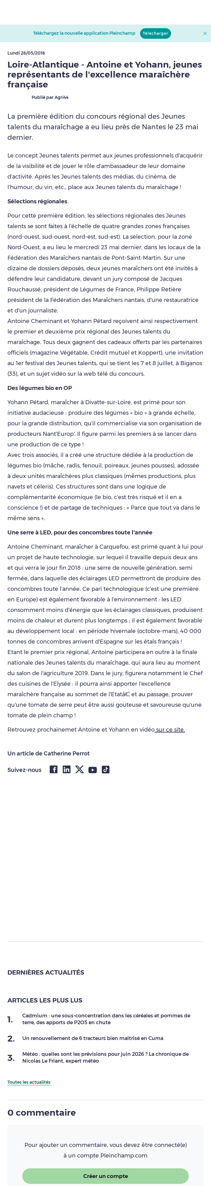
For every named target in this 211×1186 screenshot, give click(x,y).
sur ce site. (170, 729)
